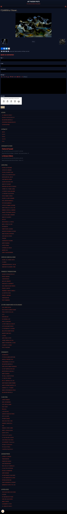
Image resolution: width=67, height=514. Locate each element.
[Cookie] (2, 511)
